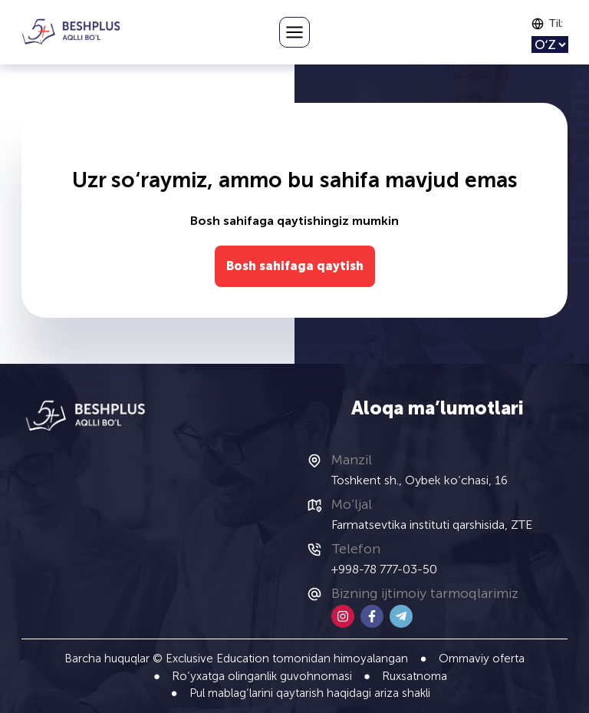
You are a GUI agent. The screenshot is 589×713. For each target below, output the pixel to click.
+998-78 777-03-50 (384, 569)
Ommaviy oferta (482, 658)
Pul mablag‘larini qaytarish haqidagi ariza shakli (309, 693)
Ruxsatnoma (414, 676)
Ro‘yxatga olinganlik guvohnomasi (262, 676)
